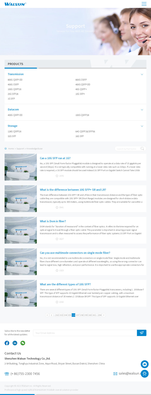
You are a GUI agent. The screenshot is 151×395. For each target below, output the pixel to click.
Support (20, 148)
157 (77, 314)
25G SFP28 (13, 93)
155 (69, 314)
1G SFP (11, 98)
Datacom (16, 109)
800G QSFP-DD (15, 79)
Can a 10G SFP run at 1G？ (56, 158)
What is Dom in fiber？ (53, 221)
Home (11, 148)
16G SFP (80, 136)
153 (61, 314)
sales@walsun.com (132, 373)
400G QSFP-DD (83, 84)
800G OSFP (81, 79)
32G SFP (12, 136)
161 (94, 314)
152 (57, 314)
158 (81, 314)
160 (90, 314)
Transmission (18, 74)
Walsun (25, 385)
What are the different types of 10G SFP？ (66, 284)
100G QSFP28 (14, 89)
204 (99, 314)
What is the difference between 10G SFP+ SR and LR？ (73, 189)
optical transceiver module (41, 389)
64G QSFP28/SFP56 (85, 131)
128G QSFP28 (14, 131)
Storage (15, 125)
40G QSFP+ (81, 89)
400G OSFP (13, 84)
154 (65, 314)
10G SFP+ (80, 93)
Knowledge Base (34, 148)
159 (86, 314)
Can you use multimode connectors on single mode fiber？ (76, 253)
